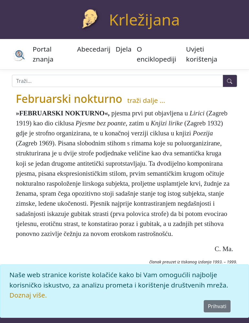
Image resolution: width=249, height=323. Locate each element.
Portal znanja (43, 54)
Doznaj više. (28, 294)
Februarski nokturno (69, 98)
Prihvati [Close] (217, 306)
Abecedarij (93, 49)
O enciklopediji (156, 54)
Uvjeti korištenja (201, 54)
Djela (123, 49)
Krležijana (144, 19)
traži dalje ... (146, 100)
